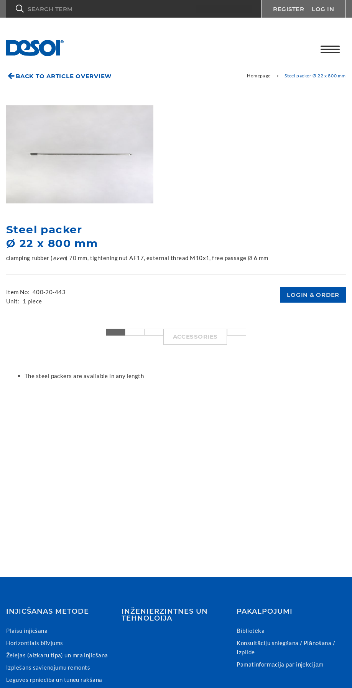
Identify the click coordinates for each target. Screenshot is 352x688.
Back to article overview (64, 76)
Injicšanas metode (47, 611)
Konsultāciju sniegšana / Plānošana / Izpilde (286, 647)
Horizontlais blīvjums (34, 642)
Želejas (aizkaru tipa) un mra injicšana (57, 655)
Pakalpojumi (265, 611)
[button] (133, 9)
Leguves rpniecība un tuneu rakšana (54, 679)
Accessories (195, 336)
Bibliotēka (251, 630)
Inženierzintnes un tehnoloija (165, 615)
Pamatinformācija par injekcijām (280, 664)
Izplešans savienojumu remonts (48, 667)
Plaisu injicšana (27, 630)
